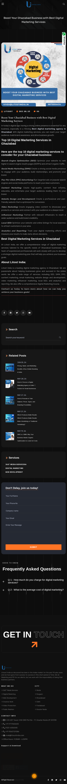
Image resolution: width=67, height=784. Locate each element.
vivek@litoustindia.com (12, 735)
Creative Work (7, 702)
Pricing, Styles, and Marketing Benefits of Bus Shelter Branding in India (27, 369)
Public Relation (7, 709)
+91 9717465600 (10, 724)
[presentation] (17, 539)
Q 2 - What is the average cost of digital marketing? (36, 589)
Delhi (37, 702)
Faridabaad (40, 706)
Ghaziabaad (40, 698)
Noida (38, 690)
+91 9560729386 (10, 732)
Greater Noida (41, 709)
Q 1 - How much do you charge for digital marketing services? (36, 581)
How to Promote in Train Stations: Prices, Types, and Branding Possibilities (26, 402)
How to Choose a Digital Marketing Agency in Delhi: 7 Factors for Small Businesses (26, 385)
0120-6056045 (9, 728)
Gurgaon (39, 694)
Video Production (8, 706)
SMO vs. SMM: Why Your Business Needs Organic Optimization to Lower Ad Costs (27, 438)
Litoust (7, 111)
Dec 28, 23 (23, 111)
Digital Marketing (14, 468)
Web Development (14, 472)
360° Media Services (9, 690)
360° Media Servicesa (16, 464)
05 (36, 111)
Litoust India (19, 780)
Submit (33, 547)
